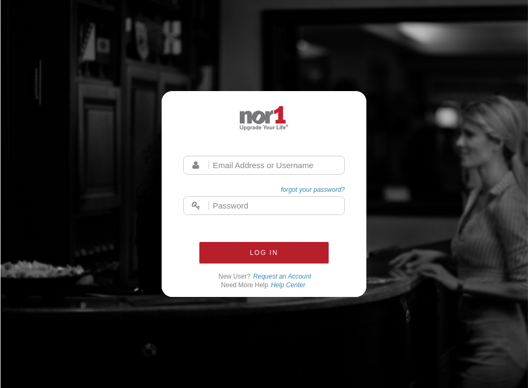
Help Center (288, 285)
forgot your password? (313, 189)
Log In (264, 253)
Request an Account (282, 276)
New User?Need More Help (265, 281)
